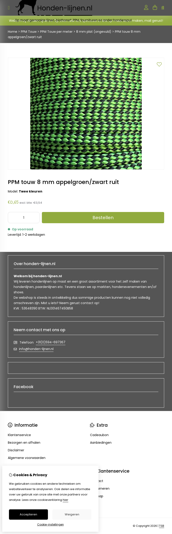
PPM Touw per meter (56, 31)
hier (65, 500)
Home (12, 31)
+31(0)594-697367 (50, 342)
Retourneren (100, 488)
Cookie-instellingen (50, 524)
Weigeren (72, 514)
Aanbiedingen (101, 442)
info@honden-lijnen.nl (36, 349)
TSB (161, 526)
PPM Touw (29, 31)
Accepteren (28, 514)
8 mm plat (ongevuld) (93, 31)
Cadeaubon (99, 435)
